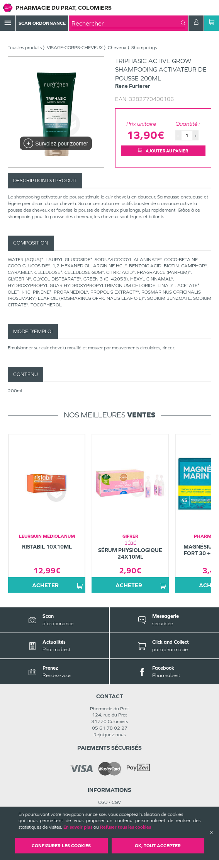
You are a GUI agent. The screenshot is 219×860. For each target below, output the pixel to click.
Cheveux (117, 47)
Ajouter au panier (163, 151)
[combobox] (126, 23)
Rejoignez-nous (109, 734)
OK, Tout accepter (158, 845)
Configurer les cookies (61, 845)
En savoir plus (77, 827)
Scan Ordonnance (42, 23)
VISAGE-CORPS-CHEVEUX (75, 47)
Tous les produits (25, 47)
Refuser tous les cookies (125, 827)
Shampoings (144, 47)
